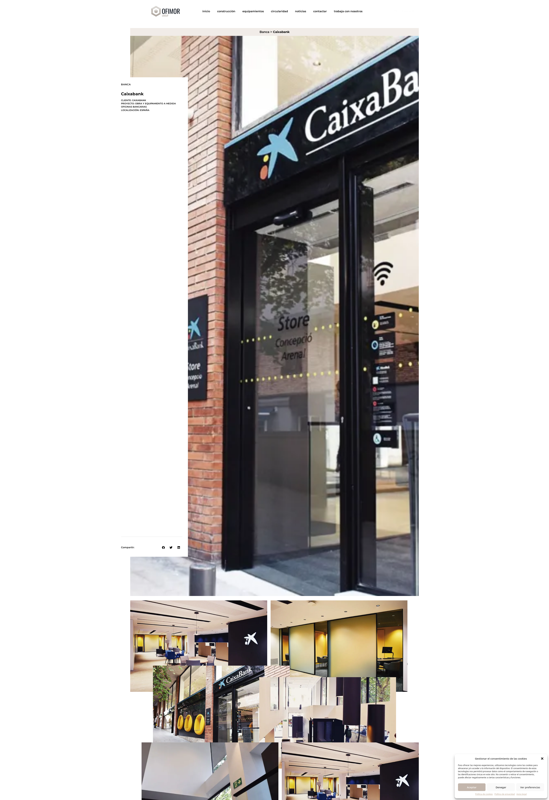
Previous (137, 316)
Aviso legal (521, 794)
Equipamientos (253, 11)
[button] (542, 758)
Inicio (206, 11)
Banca (264, 32)
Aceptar (472, 787)
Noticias (300, 11)
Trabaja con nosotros (348, 11)
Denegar (501, 787)
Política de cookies (484, 794)
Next (412, 316)
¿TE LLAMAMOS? (404, 11)
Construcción (226, 11)
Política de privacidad (505, 794)
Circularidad (279, 11)
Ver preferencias (530, 787)
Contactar (320, 11)
